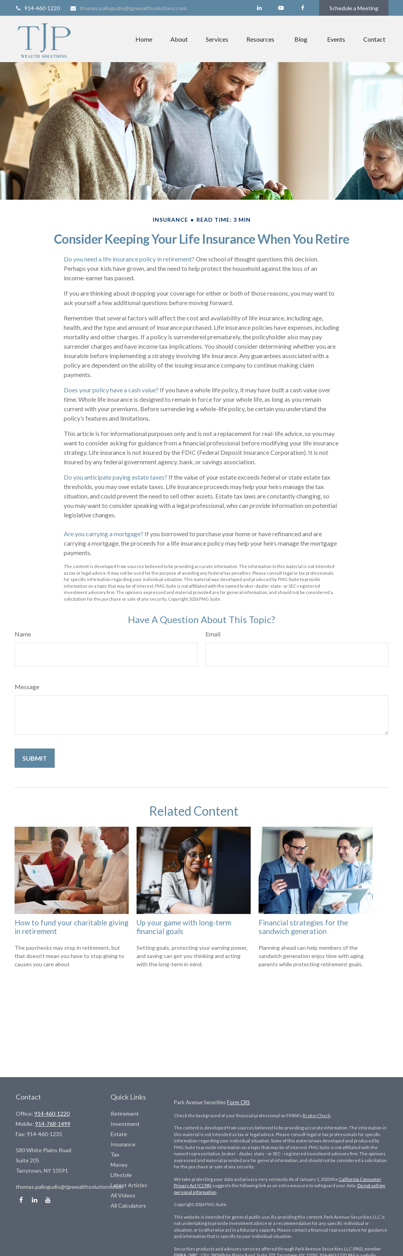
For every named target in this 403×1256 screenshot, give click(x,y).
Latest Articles (129, 1185)
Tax (115, 1154)
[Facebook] (302, 8)
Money (119, 1164)
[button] (143, 39)
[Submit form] (35, 758)
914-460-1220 (37, 8)
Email (212, 634)
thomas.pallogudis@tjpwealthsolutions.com (128, 8)
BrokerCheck (317, 1115)
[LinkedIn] (259, 8)
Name (23, 634)
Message (27, 686)
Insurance (123, 1144)
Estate (119, 1134)
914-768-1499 (52, 1123)
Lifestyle (121, 1174)
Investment (125, 1123)
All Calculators (128, 1205)
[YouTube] (281, 8)
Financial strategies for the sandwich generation (303, 927)
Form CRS (238, 1102)
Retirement (125, 1113)
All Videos (123, 1195)
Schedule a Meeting (353, 8)
